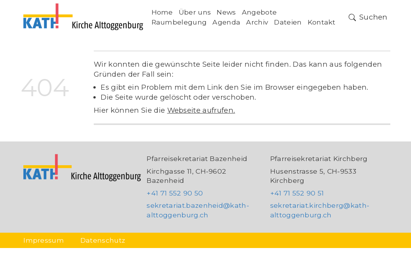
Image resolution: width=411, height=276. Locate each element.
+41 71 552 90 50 (175, 193)
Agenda (226, 22)
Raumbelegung (179, 22)
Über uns (195, 12)
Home (162, 12)
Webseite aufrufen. (201, 110)
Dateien (288, 22)
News (226, 12)
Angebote (259, 12)
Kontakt (322, 22)
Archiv (257, 22)
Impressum (43, 240)
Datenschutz (103, 240)
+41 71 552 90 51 (297, 193)
